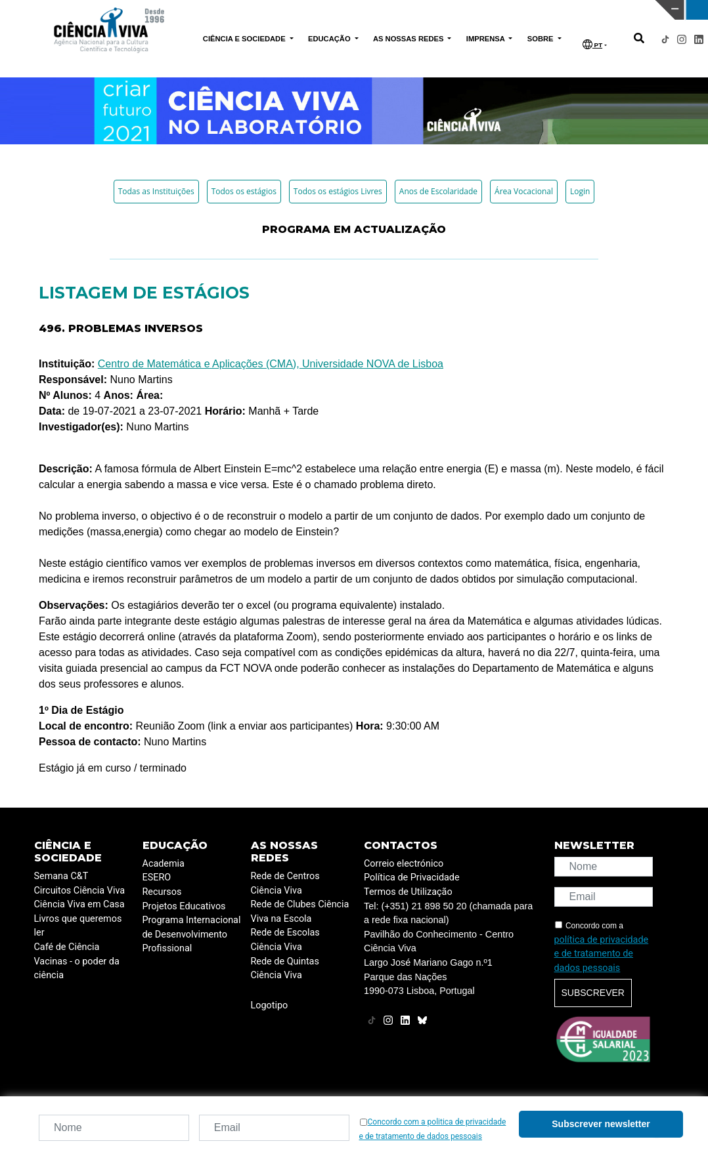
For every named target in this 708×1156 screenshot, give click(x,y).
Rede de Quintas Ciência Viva (285, 968)
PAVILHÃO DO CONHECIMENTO (317, 8)
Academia (164, 863)
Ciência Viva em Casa (79, 904)
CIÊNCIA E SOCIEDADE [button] (245, 39)
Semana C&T (61, 876)
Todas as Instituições (156, 191)
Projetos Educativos (184, 906)
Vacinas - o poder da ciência (77, 968)
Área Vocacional (524, 191)
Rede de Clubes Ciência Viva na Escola (300, 911)
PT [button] (592, 44)
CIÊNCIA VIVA (477, 9)
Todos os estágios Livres (338, 191)
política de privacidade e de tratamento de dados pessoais (601, 954)
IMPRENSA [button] (486, 39)
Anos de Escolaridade (438, 191)
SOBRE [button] (541, 39)
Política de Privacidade (412, 877)
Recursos (162, 892)
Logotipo (269, 1005)
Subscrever (593, 992)
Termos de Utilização (408, 892)
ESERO (157, 877)
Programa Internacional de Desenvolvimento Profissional (192, 934)
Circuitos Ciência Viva (79, 890)
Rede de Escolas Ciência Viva (285, 940)
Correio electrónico (403, 863)
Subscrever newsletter (601, 1124)
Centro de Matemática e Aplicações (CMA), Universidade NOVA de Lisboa (270, 363)
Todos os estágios (244, 191)
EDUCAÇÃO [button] (330, 39)
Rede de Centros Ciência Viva (285, 883)
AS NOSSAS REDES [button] (409, 39)
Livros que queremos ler (78, 926)
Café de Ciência (67, 947)
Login (580, 191)
